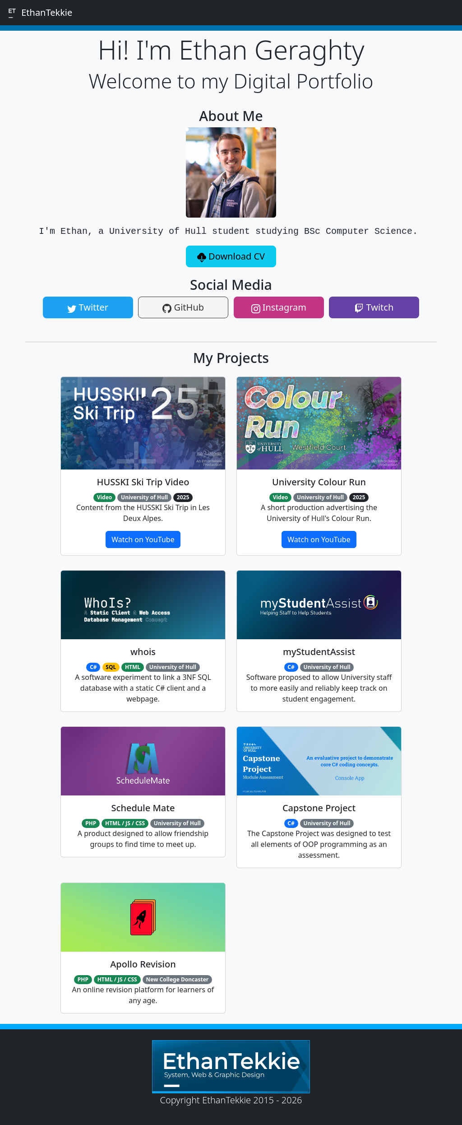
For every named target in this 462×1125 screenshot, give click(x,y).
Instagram (278, 307)
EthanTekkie (38, 12)
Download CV (231, 256)
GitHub (183, 307)
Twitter (87, 307)
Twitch (374, 307)
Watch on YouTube (142, 539)
